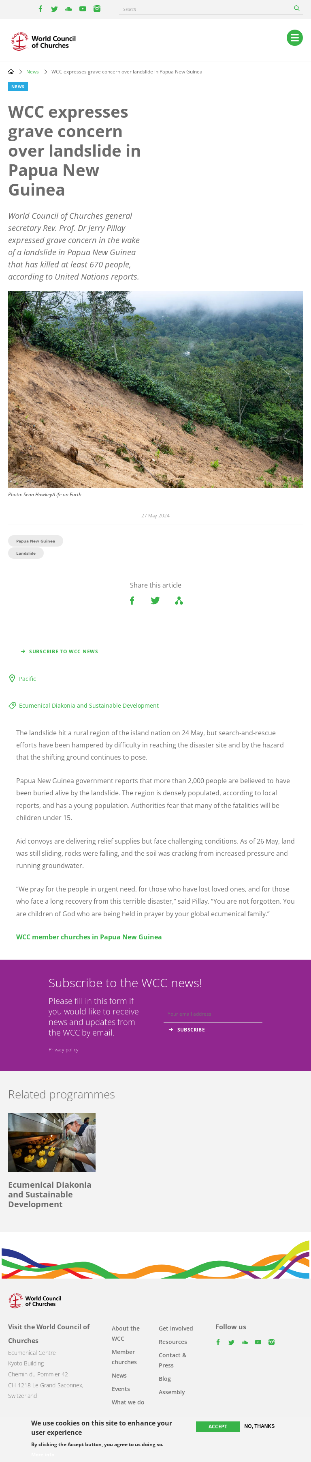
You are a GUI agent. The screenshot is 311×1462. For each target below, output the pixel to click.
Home (11, 71)
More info (42, 1455)
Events (121, 1389)
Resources (173, 1342)
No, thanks (260, 1426)
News (32, 71)
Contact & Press (172, 1360)
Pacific (27, 679)
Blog (165, 1378)
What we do (128, 1402)
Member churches (124, 1357)
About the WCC (126, 1333)
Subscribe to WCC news (63, 651)
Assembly (172, 1392)
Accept (218, 1426)
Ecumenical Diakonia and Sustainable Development (89, 705)
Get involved (176, 1328)
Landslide (26, 553)
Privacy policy (64, 1049)
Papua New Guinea (35, 541)
